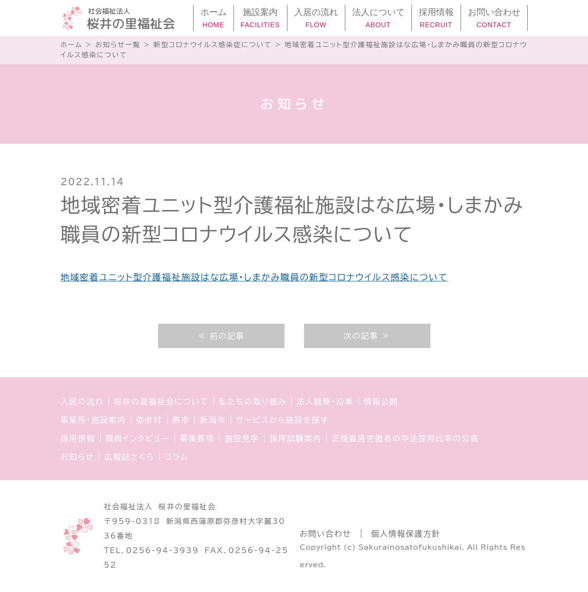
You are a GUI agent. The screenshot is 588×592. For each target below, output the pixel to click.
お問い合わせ (325, 534)
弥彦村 (149, 420)
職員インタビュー (138, 438)
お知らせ (77, 457)
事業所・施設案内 (93, 420)
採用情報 (78, 438)
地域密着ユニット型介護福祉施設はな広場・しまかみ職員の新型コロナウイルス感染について (254, 277)
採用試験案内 (295, 438)
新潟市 (213, 420)
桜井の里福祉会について (161, 401)
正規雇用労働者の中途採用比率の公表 (405, 438)
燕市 (181, 420)
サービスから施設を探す (282, 420)
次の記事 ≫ (366, 336)
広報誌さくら (130, 457)
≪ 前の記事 (220, 336)
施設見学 (242, 438)
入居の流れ (82, 401)
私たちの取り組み (252, 401)
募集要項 (197, 438)
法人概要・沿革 (325, 401)
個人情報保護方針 (405, 534)
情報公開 (381, 401)
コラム (176, 457)
